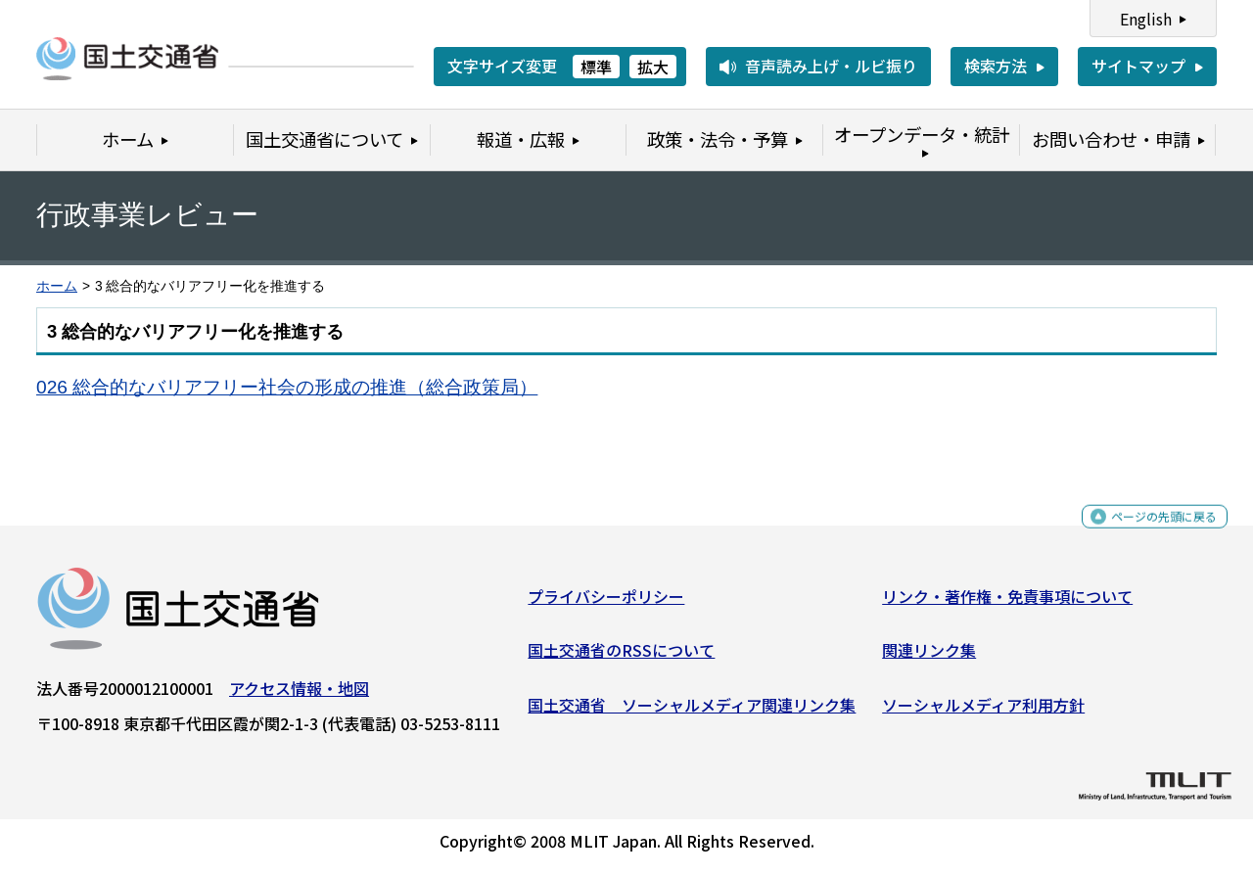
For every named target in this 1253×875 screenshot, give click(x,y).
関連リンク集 (929, 657)
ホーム (56, 286)
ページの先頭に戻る (1148, 533)
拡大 (653, 66)
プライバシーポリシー (606, 603)
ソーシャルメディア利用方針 (983, 712)
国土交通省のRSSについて (621, 657)
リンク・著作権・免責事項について (1007, 603)
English (1146, 18)
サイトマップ (1138, 65)
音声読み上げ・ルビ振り (831, 65)
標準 (596, 66)
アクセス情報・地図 (299, 695)
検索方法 (995, 65)
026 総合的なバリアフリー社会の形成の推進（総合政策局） (286, 387)
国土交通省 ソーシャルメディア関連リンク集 (692, 712)
